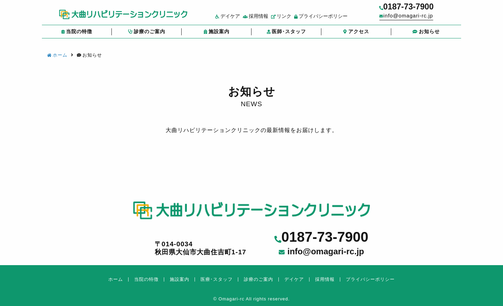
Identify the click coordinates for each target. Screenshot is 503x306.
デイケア (236, 18)
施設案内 (216, 34)
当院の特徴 (76, 34)
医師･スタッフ (286, 34)
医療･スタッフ (217, 279)
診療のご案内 (147, 34)
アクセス (356, 34)
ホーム (57, 55)
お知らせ (426, 34)
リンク (290, 18)
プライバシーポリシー (329, 18)
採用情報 (264, 18)
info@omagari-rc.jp (419, 18)
